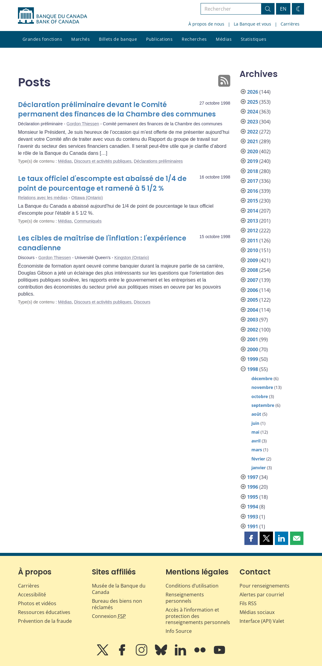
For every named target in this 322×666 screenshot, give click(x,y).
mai (255, 432)
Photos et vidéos (37, 603)
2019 (252, 161)
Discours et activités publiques (102, 161)
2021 (252, 141)
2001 (252, 339)
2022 (252, 131)
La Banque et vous (252, 24)
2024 (252, 111)
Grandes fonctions (42, 39)
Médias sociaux (257, 612)
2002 (252, 329)
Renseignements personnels (185, 597)
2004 (252, 310)
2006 (252, 290)
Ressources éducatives (44, 612)
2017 (252, 181)
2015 (252, 200)
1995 (252, 497)
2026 (252, 91)
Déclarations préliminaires (158, 161)
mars (256, 450)
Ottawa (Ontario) (87, 197)
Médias (224, 39)
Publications (159, 39)
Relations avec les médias (43, 197)
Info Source (179, 631)
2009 (252, 260)
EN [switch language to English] (283, 8)
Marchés (80, 39)
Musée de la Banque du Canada (118, 588)
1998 (252, 369)
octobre (259, 396)
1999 (252, 359)
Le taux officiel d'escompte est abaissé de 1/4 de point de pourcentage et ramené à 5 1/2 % (102, 183)
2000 (252, 349)
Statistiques (253, 39)
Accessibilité (32, 594)
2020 (252, 151)
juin (255, 423)
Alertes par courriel (262, 594)
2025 (252, 102)
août (256, 414)
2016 (252, 191)
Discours (142, 302)
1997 (252, 477)
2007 (252, 280)
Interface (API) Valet (262, 621)
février (258, 459)
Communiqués (87, 221)
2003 (252, 319)
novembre (262, 387)
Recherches (194, 39)
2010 (252, 250)
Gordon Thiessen (83, 123)
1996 (252, 487)
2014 (252, 210)
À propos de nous (206, 24)
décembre (261, 378)
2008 (252, 270)
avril (256, 441)
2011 (252, 240)
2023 (252, 121)
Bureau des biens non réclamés (117, 604)
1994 (252, 506)
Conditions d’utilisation (192, 585)
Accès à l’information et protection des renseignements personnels (198, 616)
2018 (252, 171)
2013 (252, 220)
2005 (252, 300)
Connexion (109, 616)
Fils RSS (248, 603)
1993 (252, 516)
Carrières (290, 24)
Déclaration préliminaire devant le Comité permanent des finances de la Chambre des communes (117, 109)
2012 (252, 230)
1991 (252, 526)
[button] (251, 538)
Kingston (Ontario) (131, 257)
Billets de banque (118, 39)
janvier (258, 467)
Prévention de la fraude (45, 621)
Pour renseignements (264, 585)
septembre (262, 405)
